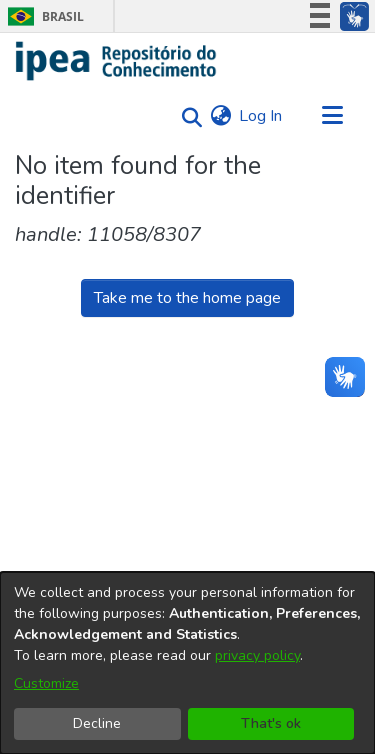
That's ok (271, 723)
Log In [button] (261, 116)
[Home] (116, 61)
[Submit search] (186, 116)
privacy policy (257, 655)
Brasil (42, 16)
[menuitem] (220, 116)
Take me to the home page (187, 298)
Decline (97, 723)
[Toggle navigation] (332, 116)
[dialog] (187, 663)
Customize (46, 683)
